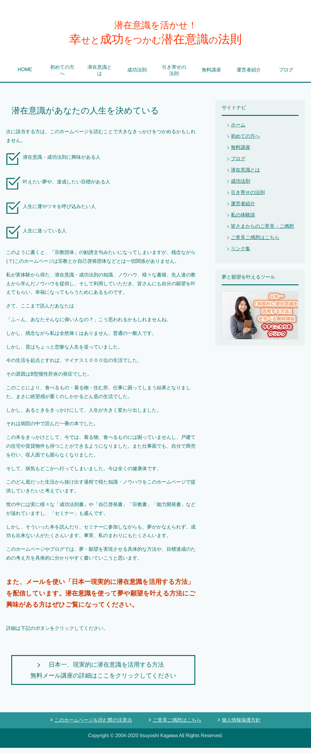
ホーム (238, 130)
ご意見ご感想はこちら (255, 242)
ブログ (286, 75)
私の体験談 (243, 220)
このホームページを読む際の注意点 (93, 725)
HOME (25, 74)
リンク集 (240, 253)
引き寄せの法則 (174, 75)
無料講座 (211, 75)
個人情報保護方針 (241, 725)
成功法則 (137, 75)
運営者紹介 (249, 75)
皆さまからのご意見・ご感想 (262, 231)
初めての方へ (62, 75)
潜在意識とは (99, 75)
